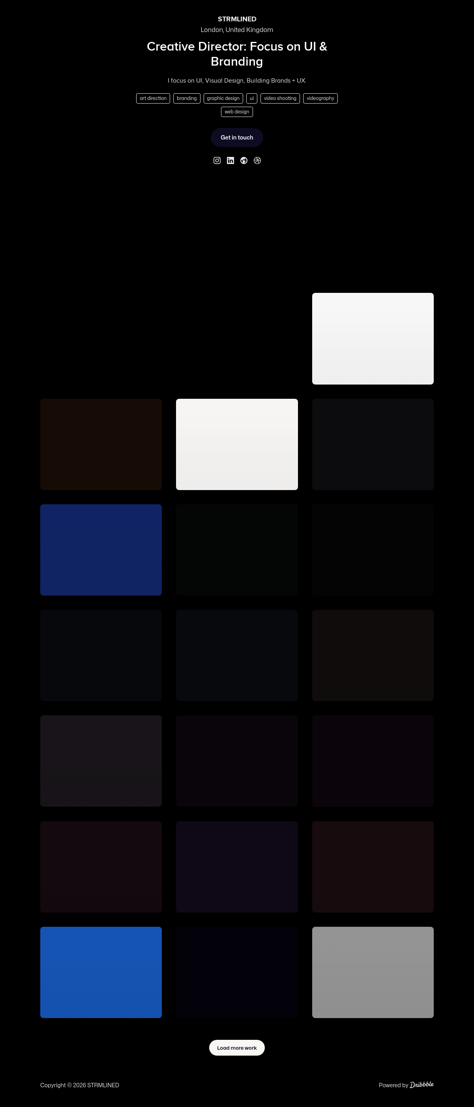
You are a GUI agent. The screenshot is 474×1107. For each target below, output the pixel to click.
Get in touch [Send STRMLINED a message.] (237, 137)
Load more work (237, 1047)
